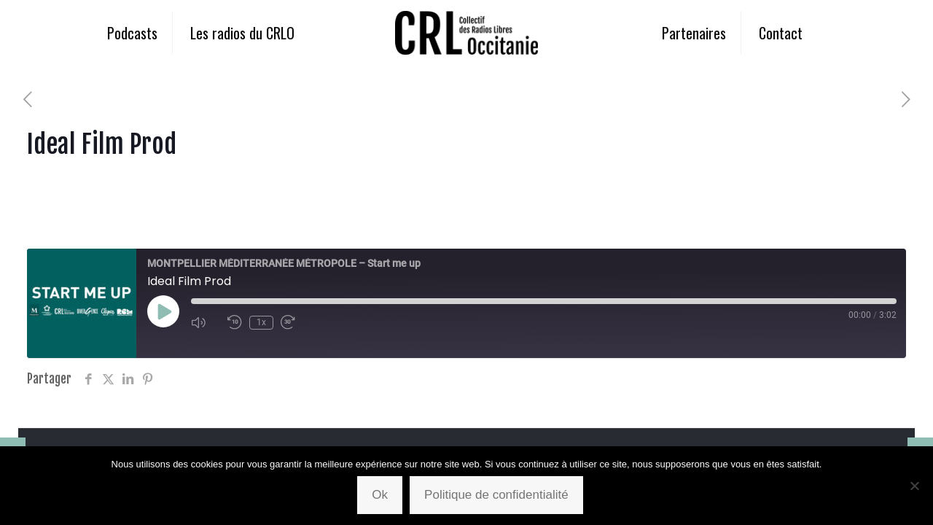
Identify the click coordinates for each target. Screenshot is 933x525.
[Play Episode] (163, 311)
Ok (380, 495)
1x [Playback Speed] (261, 322)
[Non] (914, 485)
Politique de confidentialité (496, 495)
